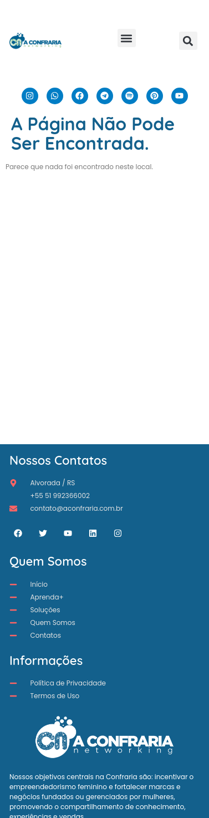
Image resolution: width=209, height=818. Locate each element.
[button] (127, 38)
